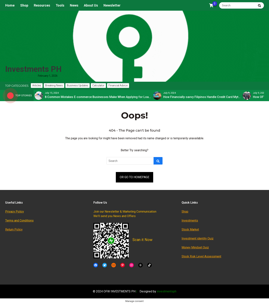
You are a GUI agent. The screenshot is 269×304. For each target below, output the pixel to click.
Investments (190, 220)
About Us (91, 5)
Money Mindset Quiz (195, 247)
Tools (60, 5)
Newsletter (111, 5)
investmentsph (166, 291)
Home (10, 5)
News (74, 5)
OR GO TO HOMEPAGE (134, 177)
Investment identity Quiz (198, 238)
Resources (42, 5)
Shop (24, 5)
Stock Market (190, 229)
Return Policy (14, 229)
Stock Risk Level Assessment (201, 256)
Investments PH (33, 69)
